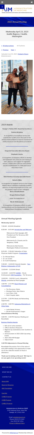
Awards (3, 280)
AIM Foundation (16, 275)
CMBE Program (7, 396)
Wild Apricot (14, 433)
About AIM (5, 381)
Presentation (23, 253)
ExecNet (4, 393)
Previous (5, 50)
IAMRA (18, 273)
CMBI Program (6, 400)
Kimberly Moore (23, 54)
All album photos (8, 46)
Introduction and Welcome (23, 229)
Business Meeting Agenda (9, 322)
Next (12, 50)
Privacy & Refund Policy (17, 423)
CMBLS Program (7, 403)
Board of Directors (8, 385)
